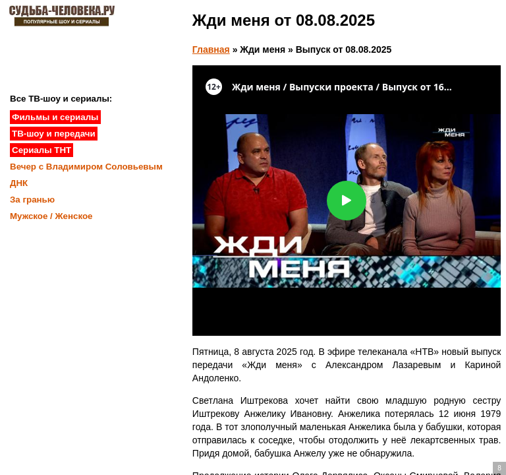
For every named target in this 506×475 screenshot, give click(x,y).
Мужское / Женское (51, 216)
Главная (211, 49)
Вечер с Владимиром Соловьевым (86, 167)
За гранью (32, 200)
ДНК (19, 183)
